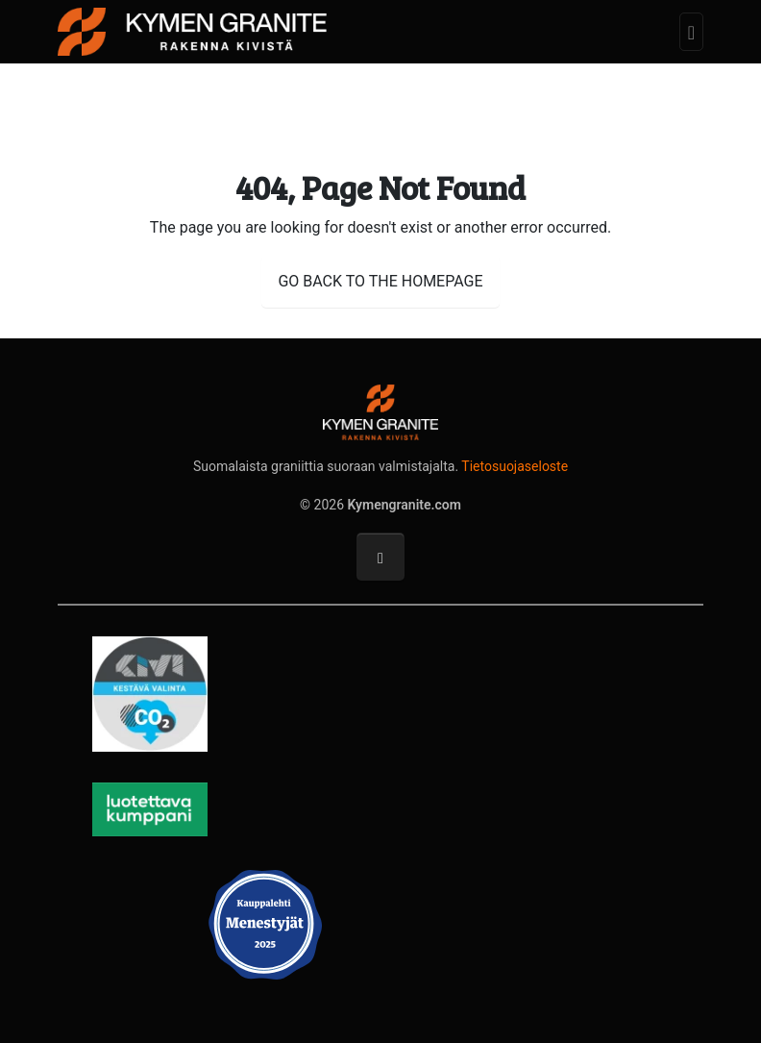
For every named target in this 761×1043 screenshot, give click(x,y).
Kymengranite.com (404, 504)
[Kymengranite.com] (192, 29)
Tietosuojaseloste (514, 466)
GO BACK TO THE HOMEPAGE (380, 281)
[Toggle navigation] (691, 32)
